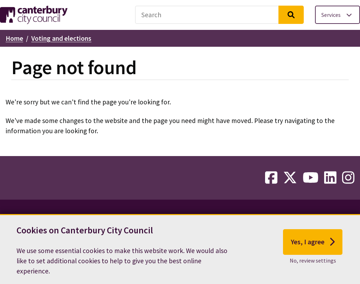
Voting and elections (61, 38)
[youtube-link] (311, 177)
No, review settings (313, 264)
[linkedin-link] (330, 177)
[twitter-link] (290, 177)
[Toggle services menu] (337, 15)
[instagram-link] (348, 177)
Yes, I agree (313, 246)
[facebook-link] (271, 177)
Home (14, 38)
